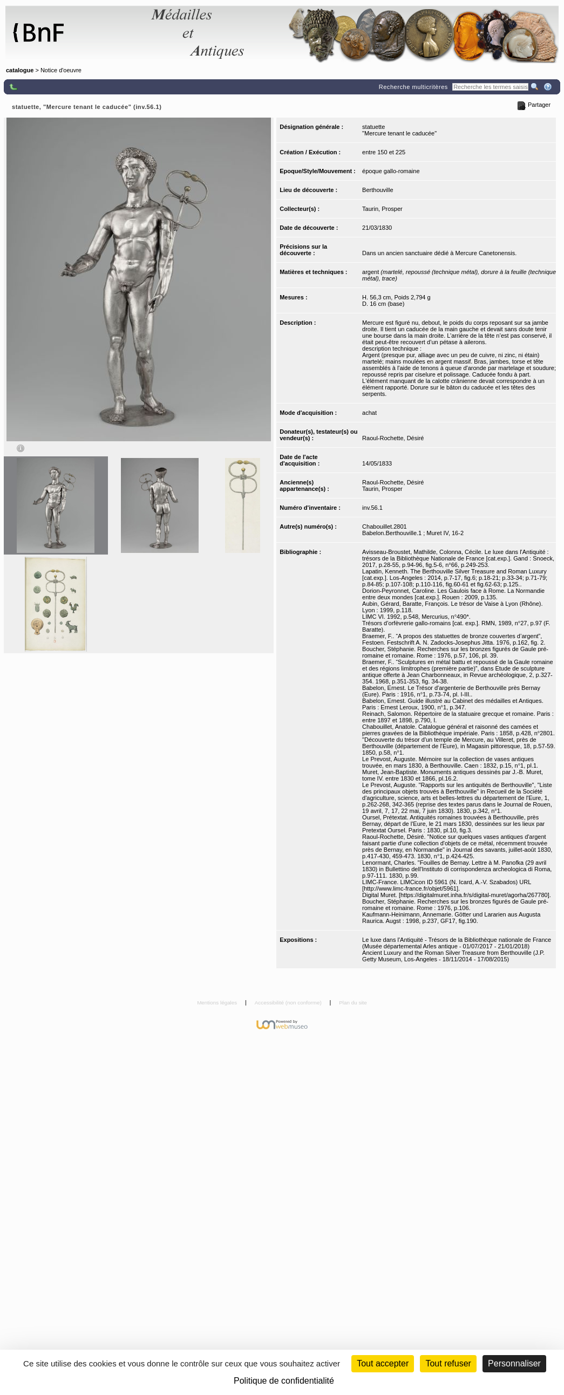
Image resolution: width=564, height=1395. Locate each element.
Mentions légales (218, 1003)
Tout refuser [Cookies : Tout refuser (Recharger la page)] (448, 1363)
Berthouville (377, 190)
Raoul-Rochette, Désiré (393, 438)
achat (369, 412)
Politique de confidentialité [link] (284, 1380)
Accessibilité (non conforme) (289, 1003)
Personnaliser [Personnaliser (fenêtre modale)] (514, 1363)
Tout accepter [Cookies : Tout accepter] (383, 1363)
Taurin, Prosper (382, 209)
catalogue (19, 70)
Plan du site (353, 1003)
